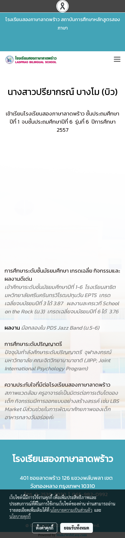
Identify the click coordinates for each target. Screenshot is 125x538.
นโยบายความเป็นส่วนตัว (71, 510)
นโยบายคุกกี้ (20, 516)
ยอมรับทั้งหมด (76, 527)
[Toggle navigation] (117, 59)
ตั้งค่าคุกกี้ (44, 527)
